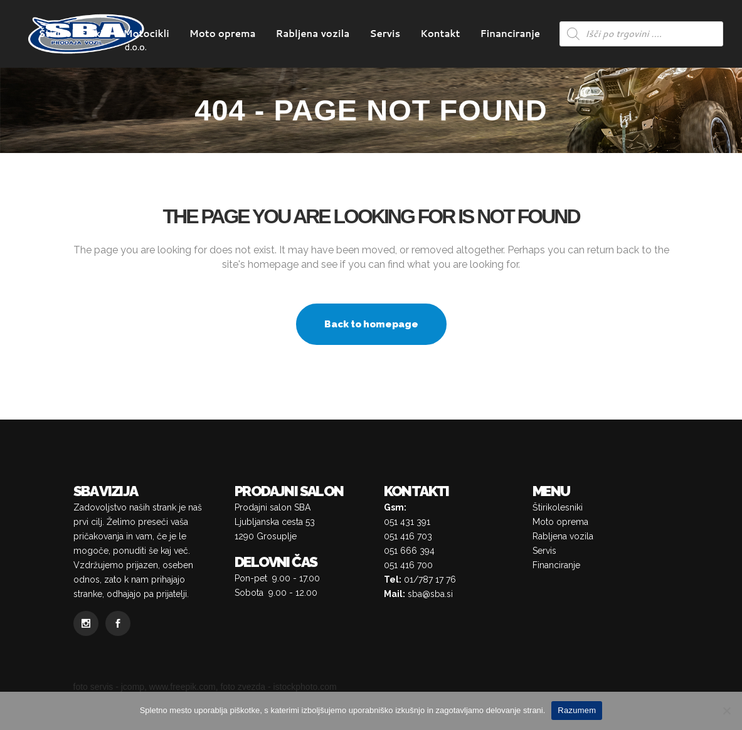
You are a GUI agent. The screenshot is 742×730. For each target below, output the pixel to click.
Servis (544, 551)
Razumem (577, 710)
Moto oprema (560, 522)
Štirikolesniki (558, 507)
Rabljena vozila (563, 536)
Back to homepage (371, 324)
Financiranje (556, 565)
